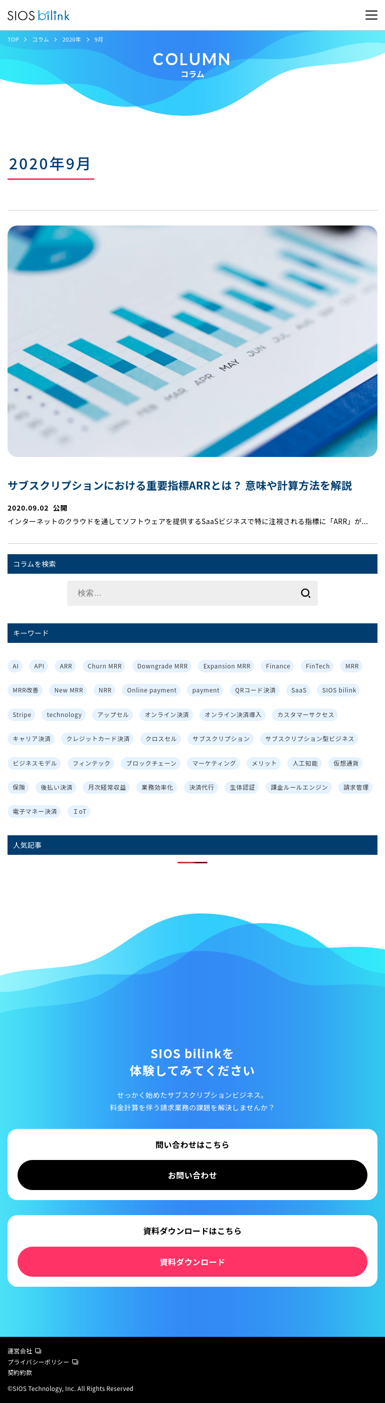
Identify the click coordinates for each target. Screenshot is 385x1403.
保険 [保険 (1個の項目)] (19, 787)
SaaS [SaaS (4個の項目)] (299, 689)
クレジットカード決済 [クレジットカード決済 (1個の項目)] (98, 738)
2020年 (71, 39)
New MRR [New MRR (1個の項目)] (68, 689)
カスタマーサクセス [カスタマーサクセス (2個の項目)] (305, 714)
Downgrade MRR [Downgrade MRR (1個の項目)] (162, 665)
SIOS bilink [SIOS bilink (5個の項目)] (339, 689)
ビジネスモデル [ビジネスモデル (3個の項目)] (35, 763)
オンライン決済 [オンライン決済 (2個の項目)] (166, 714)
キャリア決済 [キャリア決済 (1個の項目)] (32, 738)
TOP (13, 39)
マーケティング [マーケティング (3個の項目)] (214, 763)
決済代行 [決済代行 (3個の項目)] (202, 787)
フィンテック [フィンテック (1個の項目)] (92, 763)
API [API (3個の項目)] (39, 665)
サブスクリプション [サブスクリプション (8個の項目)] (221, 738)
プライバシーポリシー (43, 1361)
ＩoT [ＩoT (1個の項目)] (80, 811)
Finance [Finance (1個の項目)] (278, 665)
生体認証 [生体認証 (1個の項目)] (242, 787)
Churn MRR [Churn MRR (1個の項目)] (105, 665)
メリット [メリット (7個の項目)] (264, 763)
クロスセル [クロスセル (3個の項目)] (161, 738)
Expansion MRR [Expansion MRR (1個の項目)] (227, 665)
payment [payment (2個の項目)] (206, 689)
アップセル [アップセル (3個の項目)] (113, 714)
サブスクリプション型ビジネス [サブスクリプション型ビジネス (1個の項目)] (309, 738)
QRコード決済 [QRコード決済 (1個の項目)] (255, 689)
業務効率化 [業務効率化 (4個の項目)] (158, 787)
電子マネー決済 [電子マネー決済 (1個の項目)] (35, 811)
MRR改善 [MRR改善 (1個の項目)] (26, 689)
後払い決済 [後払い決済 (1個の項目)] (57, 787)
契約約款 (20, 1372)
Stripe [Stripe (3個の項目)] (22, 714)
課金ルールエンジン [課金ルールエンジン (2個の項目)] (299, 787)
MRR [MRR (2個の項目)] (352, 665)
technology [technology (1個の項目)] (64, 714)
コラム (40, 39)
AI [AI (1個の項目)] (16, 665)
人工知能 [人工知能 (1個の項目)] (305, 763)
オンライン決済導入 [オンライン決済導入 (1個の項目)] (233, 714)
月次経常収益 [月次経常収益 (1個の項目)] (107, 787)
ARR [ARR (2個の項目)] (66, 665)
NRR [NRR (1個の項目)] (105, 689)
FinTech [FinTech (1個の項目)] (318, 665)
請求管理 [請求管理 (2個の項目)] (356, 787)
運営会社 (24, 1350)
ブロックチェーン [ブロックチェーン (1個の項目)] (151, 763)
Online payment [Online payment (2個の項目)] (152, 689)
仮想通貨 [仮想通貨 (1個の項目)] (346, 763)
